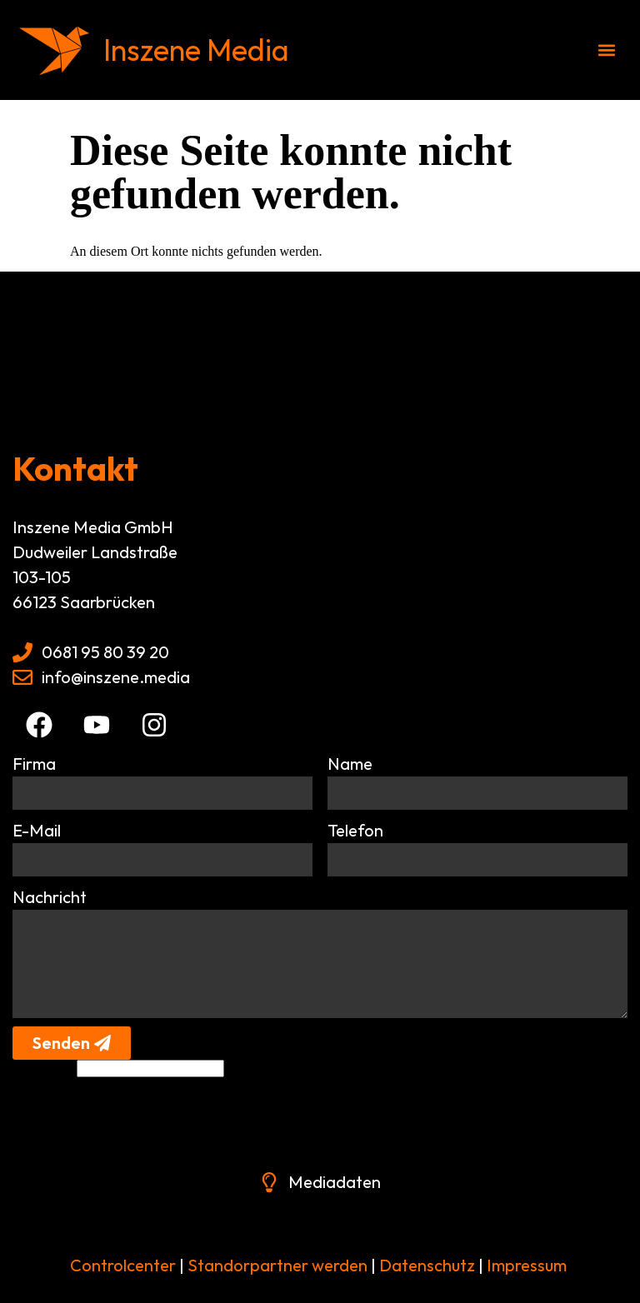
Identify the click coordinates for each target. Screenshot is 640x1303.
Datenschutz (425, 1265)
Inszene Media (196, 49)
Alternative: (44, 1068)
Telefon (355, 830)
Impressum (527, 1265)
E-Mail (36, 830)
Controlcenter (123, 1265)
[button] (607, 50)
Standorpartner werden (278, 1265)
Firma (34, 763)
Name (350, 763)
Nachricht (49, 896)
